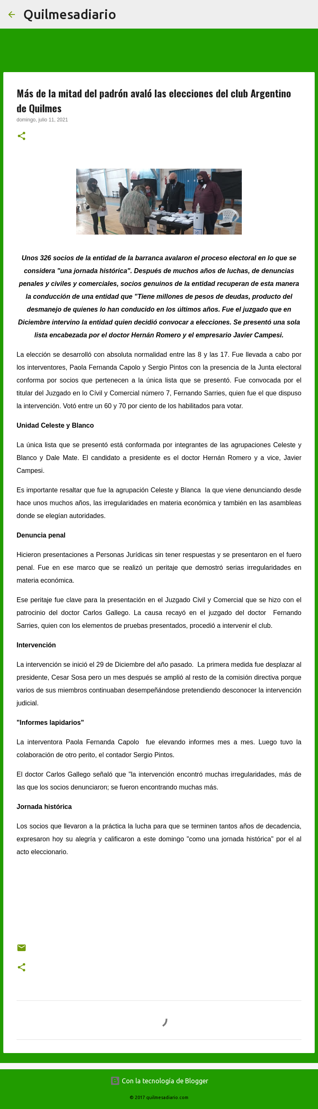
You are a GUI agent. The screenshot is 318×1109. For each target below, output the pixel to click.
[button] (21, 137)
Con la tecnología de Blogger (159, 1081)
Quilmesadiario (69, 14)
